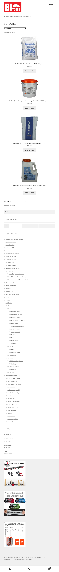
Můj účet (10, 569)
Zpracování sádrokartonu (12, 253)
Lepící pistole (15, 335)
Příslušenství (9, 291)
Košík (45, 567)
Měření (7, 297)
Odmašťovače (11, 416)
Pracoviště (10, 271)
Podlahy (11, 372)
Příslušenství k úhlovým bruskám (14, 239)
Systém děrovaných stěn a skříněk (18, 280)
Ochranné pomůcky (11, 259)
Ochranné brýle (11, 265)
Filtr (6, 226)
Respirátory (10, 262)
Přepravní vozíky (15, 317)
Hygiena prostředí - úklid (14, 384)
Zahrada (11, 346)
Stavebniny (10, 358)
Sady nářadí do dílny (16, 314)
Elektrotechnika (11, 410)
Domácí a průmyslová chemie (17, 16)
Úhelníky (13, 364)
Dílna (10, 308)
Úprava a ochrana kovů (13, 401)
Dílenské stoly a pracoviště (13, 268)
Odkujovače (10, 396)
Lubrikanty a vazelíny (13, 393)
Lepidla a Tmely (10, 282)
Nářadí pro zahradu (11, 256)
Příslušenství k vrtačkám (18, 320)
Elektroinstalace (10, 245)
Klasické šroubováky (18, 326)
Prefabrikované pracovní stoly (17, 277)
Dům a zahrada (11, 306)
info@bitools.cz (8, 453)
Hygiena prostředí (12, 381)
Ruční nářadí (9, 303)
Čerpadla (13, 349)
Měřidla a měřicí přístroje (16, 361)
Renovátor (8, 288)
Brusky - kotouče (15, 332)
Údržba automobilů (12, 407)
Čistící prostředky (12, 404)
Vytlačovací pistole (11, 242)
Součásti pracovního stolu (16, 274)
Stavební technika (14, 366)
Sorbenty (9, 413)
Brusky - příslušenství (17, 329)
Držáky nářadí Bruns (11, 285)
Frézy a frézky (15, 340)
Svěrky (7, 251)
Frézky (15, 343)
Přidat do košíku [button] (29, 71)
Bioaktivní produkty (12, 419)
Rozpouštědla (11, 387)
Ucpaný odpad (11, 398)
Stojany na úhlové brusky (12, 294)
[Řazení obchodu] (15, 28)
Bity (12, 337)
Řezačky (13, 369)
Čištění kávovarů (11, 422)
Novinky (8, 300)
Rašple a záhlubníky (11, 248)
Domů (7, 16)
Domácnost (12, 355)
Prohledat (29, 569)
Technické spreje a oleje (13, 390)
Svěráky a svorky (15, 311)
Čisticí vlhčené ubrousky (13, 378)
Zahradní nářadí (15, 352)
